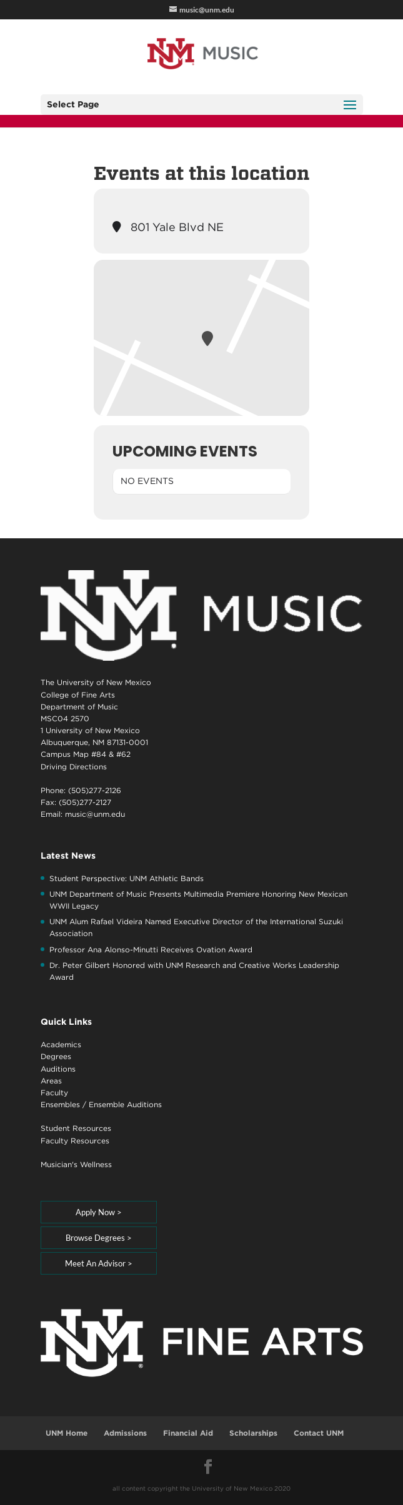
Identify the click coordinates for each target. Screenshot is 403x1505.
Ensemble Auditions (125, 1104)
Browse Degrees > (99, 1238)
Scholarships (253, 1433)
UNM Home (66, 1433)
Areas (51, 1080)
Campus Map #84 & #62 (86, 754)
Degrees (56, 1056)
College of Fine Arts (78, 694)
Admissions (125, 1433)
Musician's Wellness (76, 1164)
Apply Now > (99, 1212)
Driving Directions (74, 766)
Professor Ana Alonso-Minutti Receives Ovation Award (150, 949)
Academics (61, 1044)
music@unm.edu (95, 814)
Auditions (58, 1068)
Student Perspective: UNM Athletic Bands (126, 878)
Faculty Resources (75, 1140)
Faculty (54, 1092)
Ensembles (60, 1104)
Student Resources (76, 1128)
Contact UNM (319, 1433)
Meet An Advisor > (98, 1263)
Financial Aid (188, 1433)
